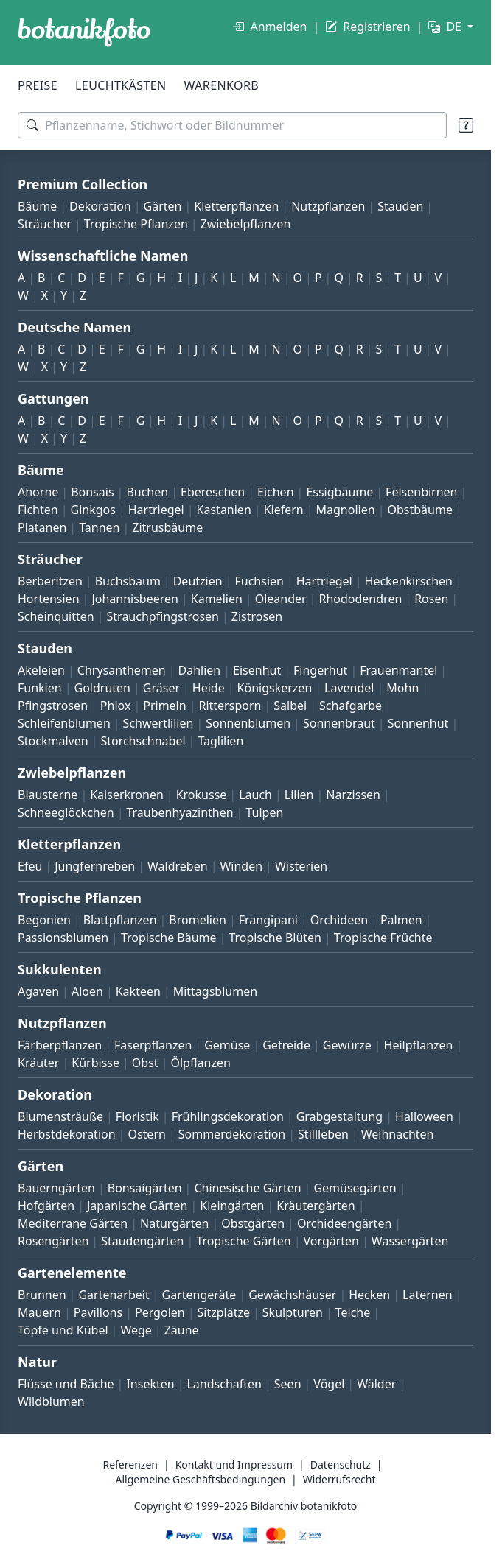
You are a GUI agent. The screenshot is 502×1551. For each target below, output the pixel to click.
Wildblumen (51, 1401)
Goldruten (102, 688)
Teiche (353, 1312)
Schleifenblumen (64, 723)
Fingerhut (320, 670)
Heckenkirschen (409, 581)
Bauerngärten (56, 1188)
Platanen (42, 527)
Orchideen (339, 920)
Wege (135, 1330)
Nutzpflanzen (328, 206)
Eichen (275, 492)
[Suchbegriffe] (232, 125)
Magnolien (345, 510)
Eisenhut (257, 670)
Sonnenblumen (248, 723)
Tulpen (264, 812)
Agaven (38, 991)
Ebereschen (213, 492)
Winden (241, 866)
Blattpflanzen (120, 920)
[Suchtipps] (466, 125)
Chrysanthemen (121, 670)
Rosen (431, 599)
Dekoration (100, 206)
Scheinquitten (56, 616)
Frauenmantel (398, 670)
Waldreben (177, 866)
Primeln (164, 705)
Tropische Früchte (383, 937)
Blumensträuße (60, 1116)
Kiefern (284, 510)
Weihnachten (397, 1134)
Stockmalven (53, 741)
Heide (208, 688)
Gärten (163, 206)
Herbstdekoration (67, 1134)
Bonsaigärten (145, 1188)
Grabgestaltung (339, 1116)
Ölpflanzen (200, 1063)
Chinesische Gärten (247, 1188)
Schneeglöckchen (66, 812)
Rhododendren (360, 599)
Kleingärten (232, 1205)
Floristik (137, 1116)
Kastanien (224, 510)
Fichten (38, 510)
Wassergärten (410, 1241)
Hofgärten (46, 1205)
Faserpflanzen (153, 1045)
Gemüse (227, 1045)
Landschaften (224, 1384)
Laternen (427, 1295)
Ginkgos (93, 510)
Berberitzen (50, 581)
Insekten (150, 1384)
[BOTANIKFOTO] (84, 32)
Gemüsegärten (354, 1188)
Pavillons (98, 1312)
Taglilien (220, 741)
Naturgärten (174, 1223)
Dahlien (199, 670)
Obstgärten (253, 1223)
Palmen (401, 920)
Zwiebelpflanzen (246, 224)
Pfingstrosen (53, 705)
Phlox (115, 705)
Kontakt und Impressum (234, 1464)
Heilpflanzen (418, 1045)
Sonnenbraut (339, 723)
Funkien (40, 688)
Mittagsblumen (215, 991)
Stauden (400, 206)
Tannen (99, 527)
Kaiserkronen (127, 795)
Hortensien (49, 599)
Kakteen (138, 991)
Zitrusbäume (167, 527)
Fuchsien (258, 581)
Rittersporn (229, 705)
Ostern (146, 1134)
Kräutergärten (315, 1205)
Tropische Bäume (169, 937)
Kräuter (38, 1063)
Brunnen (42, 1295)
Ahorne (38, 492)
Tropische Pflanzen (136, 224)
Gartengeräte (199, 1295)
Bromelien (197, 920)
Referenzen (130, 1464)
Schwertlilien (158, 723)
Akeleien (41, 670)
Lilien (299, 795)
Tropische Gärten (243, 1241)
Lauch (255, 795)
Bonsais (92, 492)
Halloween (424, 1116)
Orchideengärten (344, 1223)
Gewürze (347, 1045)
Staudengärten (142, 1241)
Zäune (181, 1330)
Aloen (87, 991)
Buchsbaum (128, 581)
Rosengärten (53, 1241)
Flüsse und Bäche (66, 1384)
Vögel (328, 1384)
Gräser (161, 688)
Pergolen (160, 1312)
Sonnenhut (418, 723)
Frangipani (268, 920)
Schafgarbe (350, 705)
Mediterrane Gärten (73, 1223)
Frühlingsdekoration (228, 1116)
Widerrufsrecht (339, 1479)
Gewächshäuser (292, 1295)
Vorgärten (331, 1241)
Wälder (376, 1384)
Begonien (44, 920)
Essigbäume (339, 492)
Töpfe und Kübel (63, 1330)
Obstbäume (419, 510)
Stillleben (323, 1134)
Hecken (369, 1295)
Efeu (30, 866)
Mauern (39, 1312)
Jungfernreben (95, 866)
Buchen (147, 492)
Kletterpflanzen (236, 206)
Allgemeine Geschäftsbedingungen (201, 1479)
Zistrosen (256, 616)
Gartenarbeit (113, 1295)
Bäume (37, 206)
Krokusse (201, 795)
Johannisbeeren (134, 599)
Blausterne (47, 795)
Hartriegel (156, 510)
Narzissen (353, 795)
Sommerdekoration (232, 1134)
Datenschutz (340, 1464)
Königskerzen (275, 688)
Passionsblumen (63, 937)
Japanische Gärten (137, 1205)
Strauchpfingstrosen (163, 616)
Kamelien (217, 599)
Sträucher (45, 224)
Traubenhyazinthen (179, 812)
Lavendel (349, 688)
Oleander (281, 599)
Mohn (402, 688)
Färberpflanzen (60, 1045)
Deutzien (198, 581)
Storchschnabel (142, 741)
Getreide (286, 1045)
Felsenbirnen (421, 492)
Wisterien (301, 866)
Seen (287, 1384)
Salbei (290, 705)
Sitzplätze (224, 1312)
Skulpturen (292, 1312)
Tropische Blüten (275, 937)
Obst (145, 1063)
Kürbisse (95, 1063)
